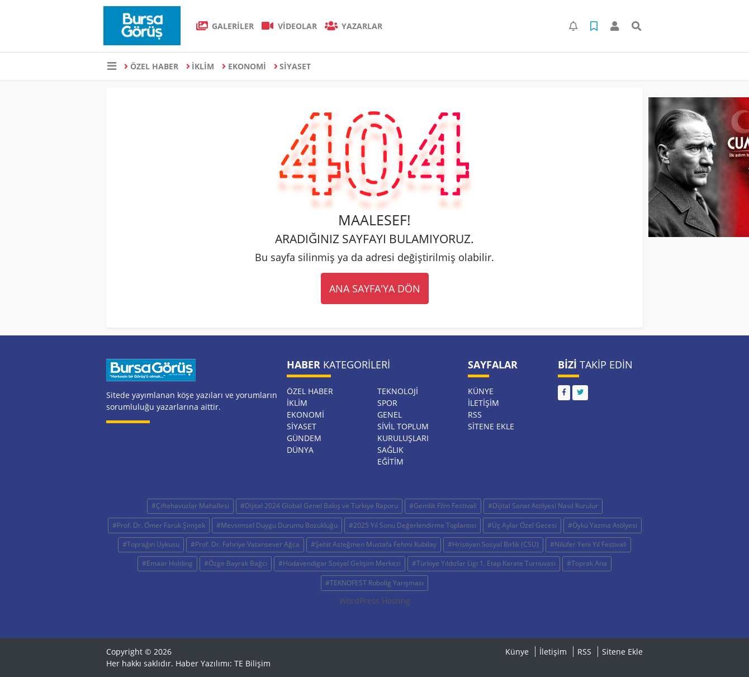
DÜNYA (300, 449)
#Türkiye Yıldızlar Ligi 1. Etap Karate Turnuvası (484, 563)
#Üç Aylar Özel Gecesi (522, 525)
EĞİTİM (390, 461)
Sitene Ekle (491, 426)
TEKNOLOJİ (397, 391)
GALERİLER (225, 26)
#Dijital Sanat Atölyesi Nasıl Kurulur (543, 505)
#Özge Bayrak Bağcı (235, 563)
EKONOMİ (244, 66)
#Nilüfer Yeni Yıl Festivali (588, 544)
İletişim (483, 402)
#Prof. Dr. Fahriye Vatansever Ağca (245, 544)
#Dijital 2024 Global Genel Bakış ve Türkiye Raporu (319, 505)
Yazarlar (354, 26)
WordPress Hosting (374, 600)
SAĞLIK (390, 449)
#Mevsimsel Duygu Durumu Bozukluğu (277, 525)
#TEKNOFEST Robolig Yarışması (374, 583)
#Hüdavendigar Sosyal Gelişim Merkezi (339, 563)
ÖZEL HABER (151, 66)
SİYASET (292, 66)
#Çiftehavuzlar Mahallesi (190, 505)
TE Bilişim (252, 663)
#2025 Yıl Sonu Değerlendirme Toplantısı (412, 525)
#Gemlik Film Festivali (443, 505)
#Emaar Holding (167, 563)
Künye (481, 391)
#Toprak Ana (587, 563)
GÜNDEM (304, 438)
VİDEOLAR (289, 26)
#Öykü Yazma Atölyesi (602, 525)
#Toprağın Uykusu (150, 544)
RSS (475, 414)
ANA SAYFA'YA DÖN (374, 288)
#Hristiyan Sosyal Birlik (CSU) (493, 544)
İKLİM (200, 66)
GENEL (389, 414)
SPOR (387, 402)
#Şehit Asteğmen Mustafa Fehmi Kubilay (374, 544)
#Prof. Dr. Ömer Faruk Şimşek (158, 525)
